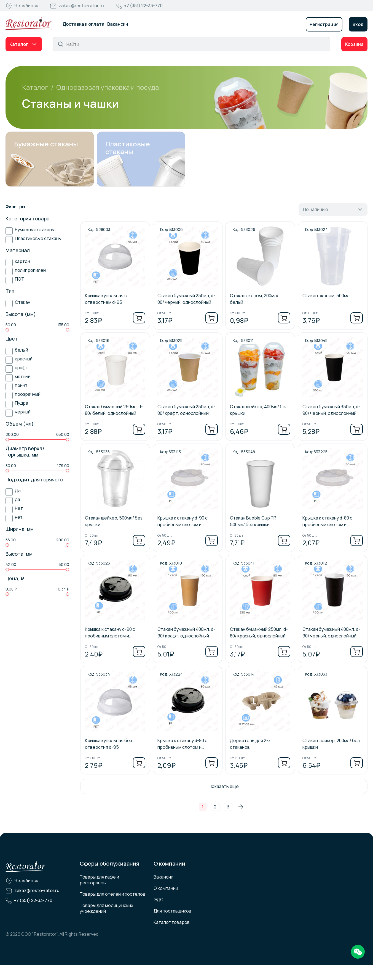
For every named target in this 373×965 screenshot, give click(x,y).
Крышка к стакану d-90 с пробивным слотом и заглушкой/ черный (110, 632)
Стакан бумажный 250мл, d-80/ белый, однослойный (114, 410)
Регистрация (324, 24)
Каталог (18, 44)
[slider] (7, 329)
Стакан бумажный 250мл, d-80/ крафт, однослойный (186, 410)
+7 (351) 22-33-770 (143, 5)
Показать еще (224, 786)
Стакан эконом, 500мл (326, 295)
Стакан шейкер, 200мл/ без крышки (331, 743)
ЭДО (158, 900)
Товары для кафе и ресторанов (99, 880)
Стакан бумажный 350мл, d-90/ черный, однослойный (331, 410)
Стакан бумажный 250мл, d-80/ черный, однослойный (186, 298)
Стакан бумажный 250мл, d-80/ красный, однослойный (259, 632)
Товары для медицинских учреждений (106, 908)
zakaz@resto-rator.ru (81, 5)
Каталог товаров (172, 922)
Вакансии (117, 24)
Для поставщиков (172, 911)
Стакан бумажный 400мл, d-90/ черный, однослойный (331, 632)
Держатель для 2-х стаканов (250, 743)
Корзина (354, 44)
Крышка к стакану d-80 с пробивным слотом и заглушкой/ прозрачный (327, 521)
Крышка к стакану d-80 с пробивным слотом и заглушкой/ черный (182, 743)
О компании (166, 888)
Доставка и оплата (83, 24)
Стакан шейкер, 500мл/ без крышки (114, 521)
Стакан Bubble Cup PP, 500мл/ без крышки (253, 521)
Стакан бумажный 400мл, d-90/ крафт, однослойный (186, 632)
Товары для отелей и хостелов (112, 894)
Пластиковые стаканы (127, 147)
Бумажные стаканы (46, 143)
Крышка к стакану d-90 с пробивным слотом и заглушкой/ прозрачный (182, 521)
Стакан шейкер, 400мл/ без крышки (259, 410)
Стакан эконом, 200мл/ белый (254, 298)
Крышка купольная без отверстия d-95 (108, 743)
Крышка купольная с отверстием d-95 (106, 298)
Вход (358, 24)
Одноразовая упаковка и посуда (107, 87)
